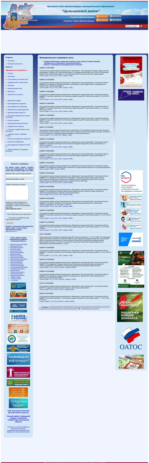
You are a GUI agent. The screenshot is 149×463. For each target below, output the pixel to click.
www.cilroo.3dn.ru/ (11, 232)
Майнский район (15, 255)
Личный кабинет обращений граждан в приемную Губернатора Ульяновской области (18, 420)
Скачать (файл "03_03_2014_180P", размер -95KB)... (56, 181)
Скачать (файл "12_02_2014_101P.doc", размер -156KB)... (58, 266)
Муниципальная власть (15, 62)
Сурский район (15, 272)
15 (85, 305)
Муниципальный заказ (15, 87)
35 (73, 307)
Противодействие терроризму (17, 105)
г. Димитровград (15, 278)
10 (70, 305)
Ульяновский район (16, 275)
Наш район (11, 59)
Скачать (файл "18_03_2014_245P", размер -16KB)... (56, 98)
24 (41, 307)
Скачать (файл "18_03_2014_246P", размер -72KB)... (56, 86)
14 (82, 305)
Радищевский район (16, 265)
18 (93, 305)
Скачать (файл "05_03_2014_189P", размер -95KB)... (56, 157)
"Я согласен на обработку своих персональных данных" (17, 220)
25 (43, 307)
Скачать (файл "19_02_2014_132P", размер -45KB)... (56, 217)
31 (61, 307)
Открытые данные (13, 119)
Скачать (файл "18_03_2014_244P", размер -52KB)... (56, 110)
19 (96, 305)
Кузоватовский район (17, 254)
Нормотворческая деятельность (18, 122)
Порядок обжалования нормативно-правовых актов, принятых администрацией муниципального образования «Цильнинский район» (72, 61)
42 (95, 307)
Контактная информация (16, 140)
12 (76, 305)
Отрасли (10, 72)
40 (89, 307)
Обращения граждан (14, 99)
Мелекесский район (16, 257)
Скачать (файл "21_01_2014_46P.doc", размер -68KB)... (57, 300)
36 (76, 307)
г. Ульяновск (14, 282)
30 (58, 307)
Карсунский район (16, 252)
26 (47, 307)
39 (86, 307)
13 (79, 305)
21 (102, 305)
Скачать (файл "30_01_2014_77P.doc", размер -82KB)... (57, 288)
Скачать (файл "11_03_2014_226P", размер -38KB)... (56, 145)
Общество (11, 84)
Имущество (11, 90)
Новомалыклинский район (18, 260)
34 (70, 307)
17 (91, 305)
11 (73, 305)
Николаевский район (17, 259)
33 (67, 307)
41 (92, 307)
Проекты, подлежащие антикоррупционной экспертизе (63, 63)
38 (83, 307)
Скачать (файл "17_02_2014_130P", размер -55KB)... (56, 229)
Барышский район (16, 247)
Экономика (11, 75)
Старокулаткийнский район (19, 268)
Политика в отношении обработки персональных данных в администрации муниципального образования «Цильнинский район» (18, 431)
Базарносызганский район (18, 246)
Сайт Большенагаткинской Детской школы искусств (18, 413)
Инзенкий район (15, 251)
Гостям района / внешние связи (18, 78)
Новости (9, 65)
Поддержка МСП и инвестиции (17, 81)
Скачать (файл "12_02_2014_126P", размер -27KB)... (56, 254)
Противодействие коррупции (17, 102)
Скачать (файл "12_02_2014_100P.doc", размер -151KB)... (58, 278)
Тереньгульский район (17, 273)
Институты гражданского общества (19, 137)
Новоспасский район (17, 262)
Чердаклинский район (17, 277)
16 (87, 305)
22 (105, 305)
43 (98, 307)
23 (108, 305)
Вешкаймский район (16, 249)
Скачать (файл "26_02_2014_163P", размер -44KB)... (56, 205)
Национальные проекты (15, 93)
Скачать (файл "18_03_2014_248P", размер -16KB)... (56, 74)
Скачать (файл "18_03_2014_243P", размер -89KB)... (56, 122)
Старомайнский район (17, 270)
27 (49, 307)
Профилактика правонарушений (18, 108)
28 (52, 307)
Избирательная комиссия (16, 125)
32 (64, 307)
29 (55, 307)
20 (99, 305)
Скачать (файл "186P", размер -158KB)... (52, 168)
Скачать (66, 242)
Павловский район (16, 264)
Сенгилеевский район (17, 267)
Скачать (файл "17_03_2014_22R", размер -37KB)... (56, 133)
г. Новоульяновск (15, 280)
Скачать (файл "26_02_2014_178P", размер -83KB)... (56, 193)
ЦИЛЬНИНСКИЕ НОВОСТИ (16, 111)
